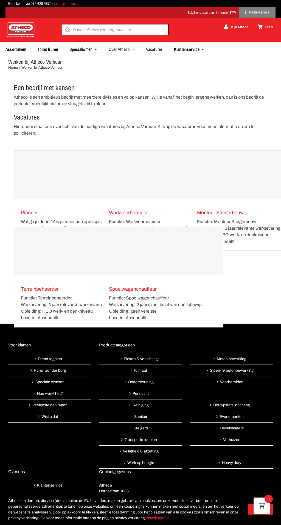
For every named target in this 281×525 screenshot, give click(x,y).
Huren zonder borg (50, 370)
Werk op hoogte (140, 463)
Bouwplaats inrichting (231, 405)
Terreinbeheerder (40, 289)
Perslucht (141, 393)
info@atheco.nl (67, 3)
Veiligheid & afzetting (141, 451)
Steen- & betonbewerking (232, 370)
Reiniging (141, 405)
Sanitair (140, 417)
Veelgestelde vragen (50, 405)
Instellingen (157, 518)
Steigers (141, 428)
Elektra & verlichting (141, 359)
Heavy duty (231, 463)
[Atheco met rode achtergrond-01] (20, 22)
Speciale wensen (49, 382)
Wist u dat (49, 417)
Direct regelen (50, 359)
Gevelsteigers (232, 428)
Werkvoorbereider (128, 212)
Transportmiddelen (141, 440)
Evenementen (232, 417)
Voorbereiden (231, 382)
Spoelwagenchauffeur (133, 289)
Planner (29, 212)
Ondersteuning (141, 382)
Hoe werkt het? (50, 393)
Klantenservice (50, 485)
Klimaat (140, 370)
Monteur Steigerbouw (220, 212)
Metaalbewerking (231, 359)
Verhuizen (231, 440)
